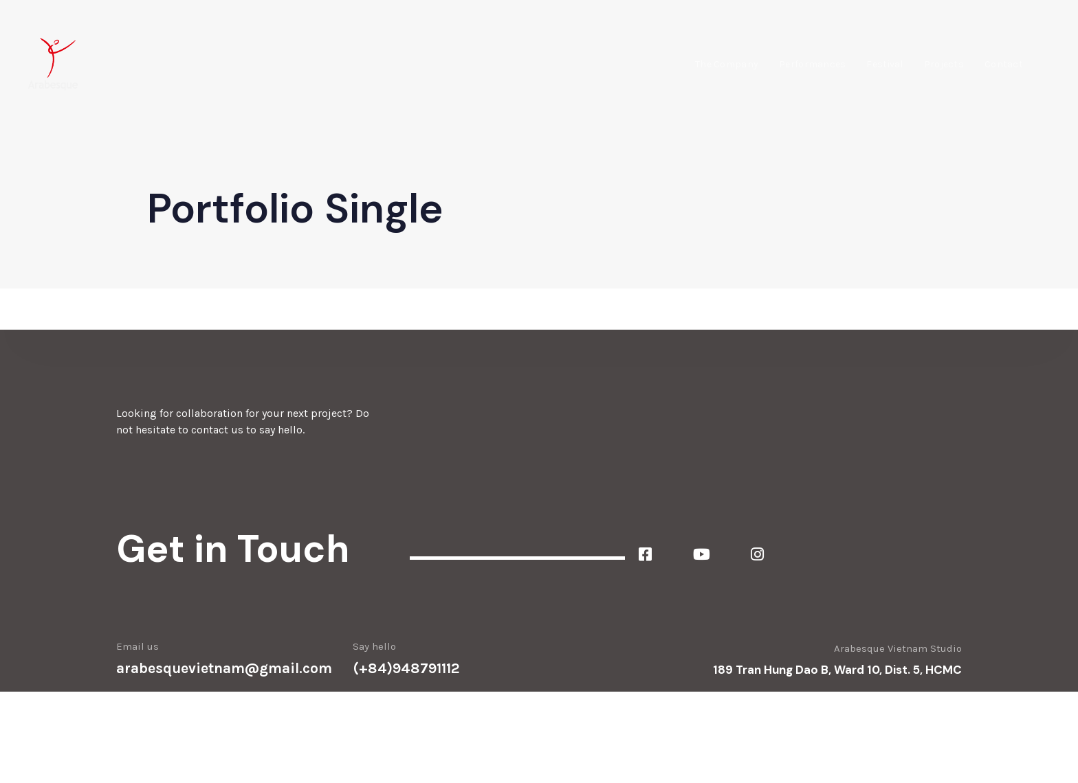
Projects (944, 64)
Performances (812, 64)
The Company (726, 64)
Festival (884, 64)
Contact (1003, 64)
